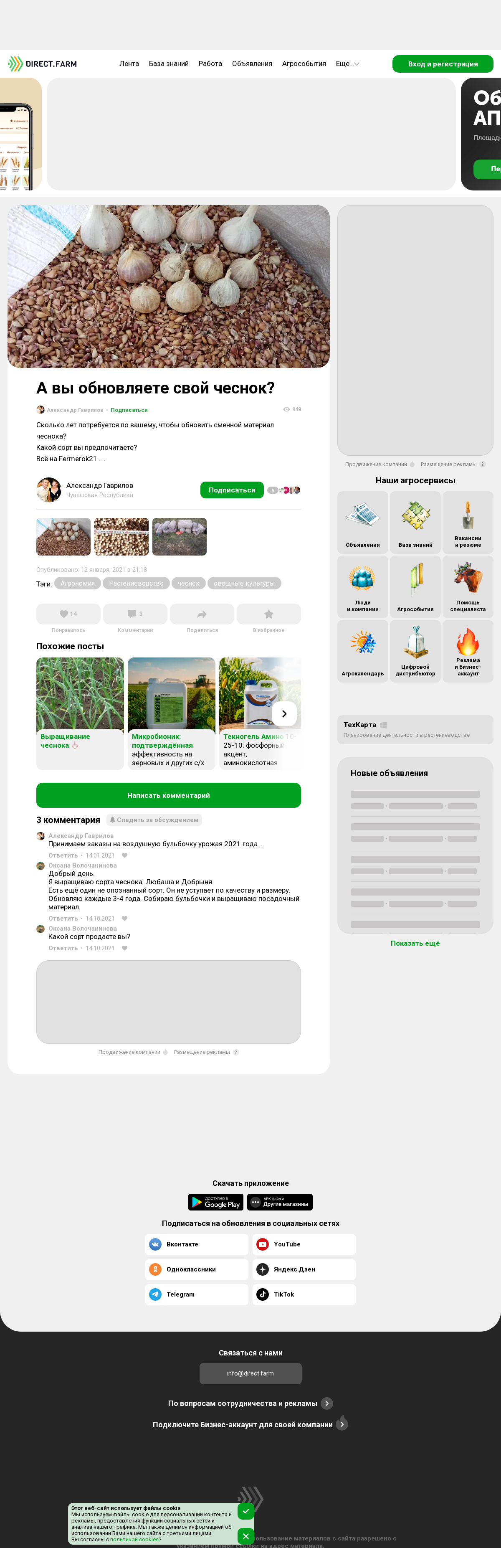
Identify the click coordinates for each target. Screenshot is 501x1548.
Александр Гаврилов (81, 836)
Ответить (63, 855)
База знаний (169, 63)
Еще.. (347, 63)
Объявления (252, 63)
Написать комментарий (168, 795)
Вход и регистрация (443, 64)
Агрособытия (304, 63)
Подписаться (127, 410)
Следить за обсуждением (154, 820)
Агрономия (78, 583)
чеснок (189, 583)
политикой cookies (134, 1539)
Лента (129, 63)
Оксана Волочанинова (82, 865)
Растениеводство (136, 583)
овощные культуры (244, 583)
